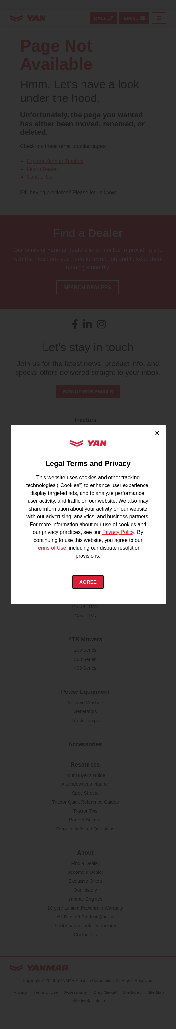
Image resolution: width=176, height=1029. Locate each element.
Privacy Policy (118, 531)
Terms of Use (50, 547)
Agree (88, 582)
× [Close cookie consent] (157, 432)
